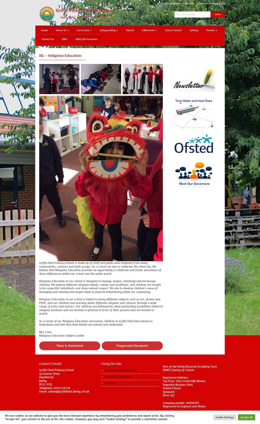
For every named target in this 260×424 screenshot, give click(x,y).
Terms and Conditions (117, 377)
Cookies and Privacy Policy (212, 4)
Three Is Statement (69, 346)
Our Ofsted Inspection (171, 4)
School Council (173, 30)
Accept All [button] (246, 417)
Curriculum (84, 30)
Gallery (194, 30)
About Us (62, 30)
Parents (211, 30)
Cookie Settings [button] (225, 417)
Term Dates (190, 4)
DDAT (64, 39)
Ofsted (130, 30)
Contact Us (47, 39)
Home (44, 30)
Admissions (149, 30)
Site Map (109, 383)
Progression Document (132, 346)
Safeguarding (109, 30)
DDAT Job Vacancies (86, 39)
